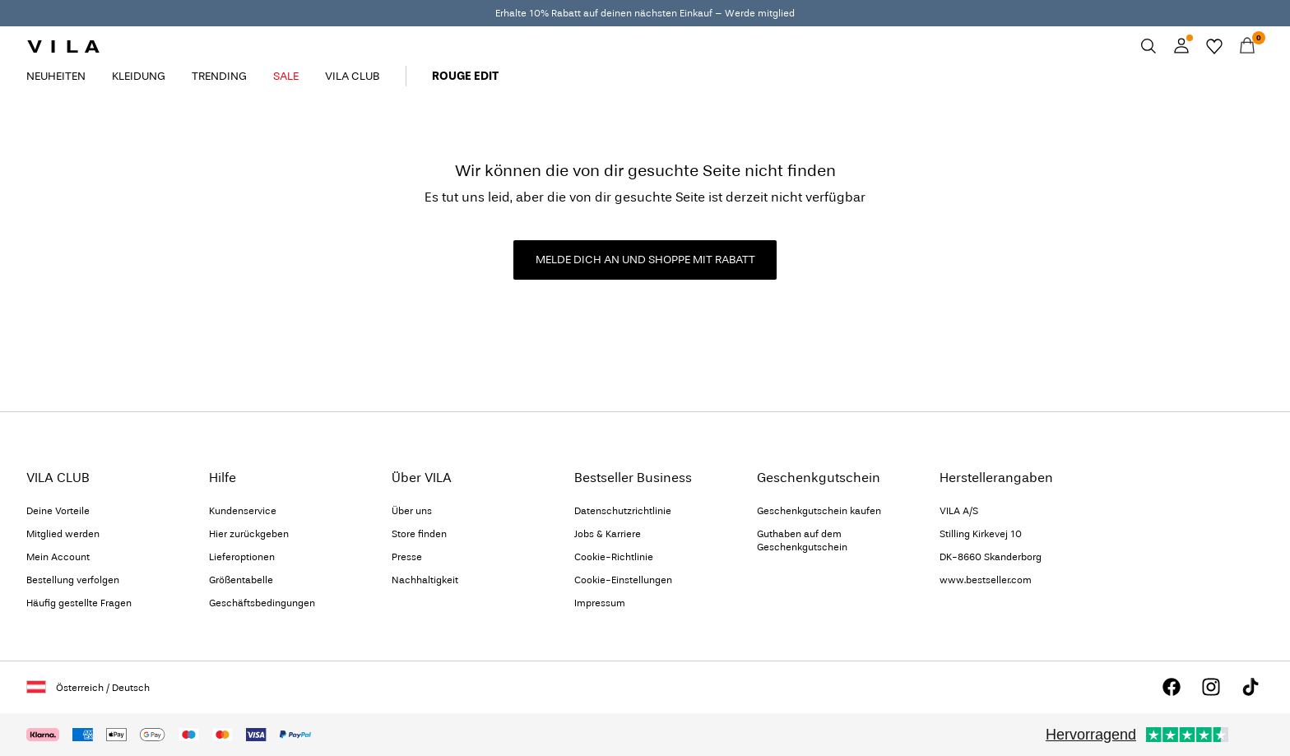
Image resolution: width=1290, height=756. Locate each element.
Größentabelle (241, 580)
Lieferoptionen (242, 557)
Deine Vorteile (58, 511)
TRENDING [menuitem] (219, 76)
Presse (407, 557)
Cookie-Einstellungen (623, 580)
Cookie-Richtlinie (613, 557)
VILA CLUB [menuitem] (352, 76)
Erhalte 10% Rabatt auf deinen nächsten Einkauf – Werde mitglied (645, 13)
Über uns (412, 511)
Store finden (419, 534)
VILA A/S (959, 511)
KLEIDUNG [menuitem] (138, 76)
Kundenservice (242, 511)
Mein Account (58, 557)
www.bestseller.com (986, 580)
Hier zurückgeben (249, 534)
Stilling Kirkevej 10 (981, 534)
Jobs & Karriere (607, 534)
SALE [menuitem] (286, 76)
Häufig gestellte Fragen (79, 603)
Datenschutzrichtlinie (622, 511)
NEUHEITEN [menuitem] (56, 76)
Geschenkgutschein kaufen (819, 511)
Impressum (599, 603)
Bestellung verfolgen (72, 580)
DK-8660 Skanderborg (991, 557)
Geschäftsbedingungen (262, 603)
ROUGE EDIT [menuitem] (465, 76)
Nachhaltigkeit (425, 580)
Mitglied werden (63, 534)
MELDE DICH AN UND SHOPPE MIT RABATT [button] (645, 260)
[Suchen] (1148, 46)
